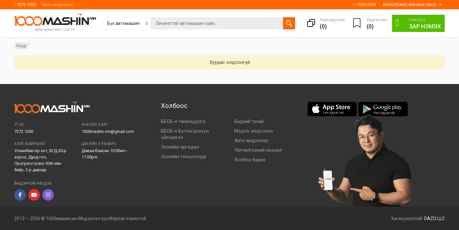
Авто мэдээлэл (57, 5)
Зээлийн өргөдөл (180, 147)
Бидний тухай (249, 121)
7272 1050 (25, 5)
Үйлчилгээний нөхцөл (258, 150)
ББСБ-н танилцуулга (183, 121)
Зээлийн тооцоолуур (184, 156)
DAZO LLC (434, 218)
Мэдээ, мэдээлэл (253, 131)
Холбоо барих (249, 160)
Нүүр (21, 45)
